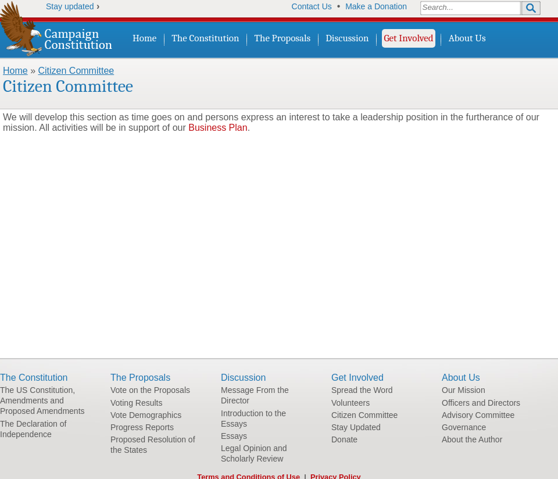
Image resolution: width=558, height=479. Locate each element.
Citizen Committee (76, 71)
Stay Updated (356, 427)
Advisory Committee (478, 415)
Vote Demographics (145, 415)
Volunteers (350, 402)
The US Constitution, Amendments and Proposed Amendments (42, 400)
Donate (344, 439)
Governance (464, 427)
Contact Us (312, 6)
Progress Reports (142, 427)
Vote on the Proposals (150, 390)
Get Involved (408, 38)
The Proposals (283, 38)
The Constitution (205, 38)
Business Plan (217, 128)
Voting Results (136, 402)
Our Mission (463, 390)
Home (144, 38)
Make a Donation (376, 6)
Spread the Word (362, 390)
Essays (234, 436)
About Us (467, 38)
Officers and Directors (481, 402)
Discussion (347, 38)
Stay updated (70, 6)
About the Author (472, 439)
